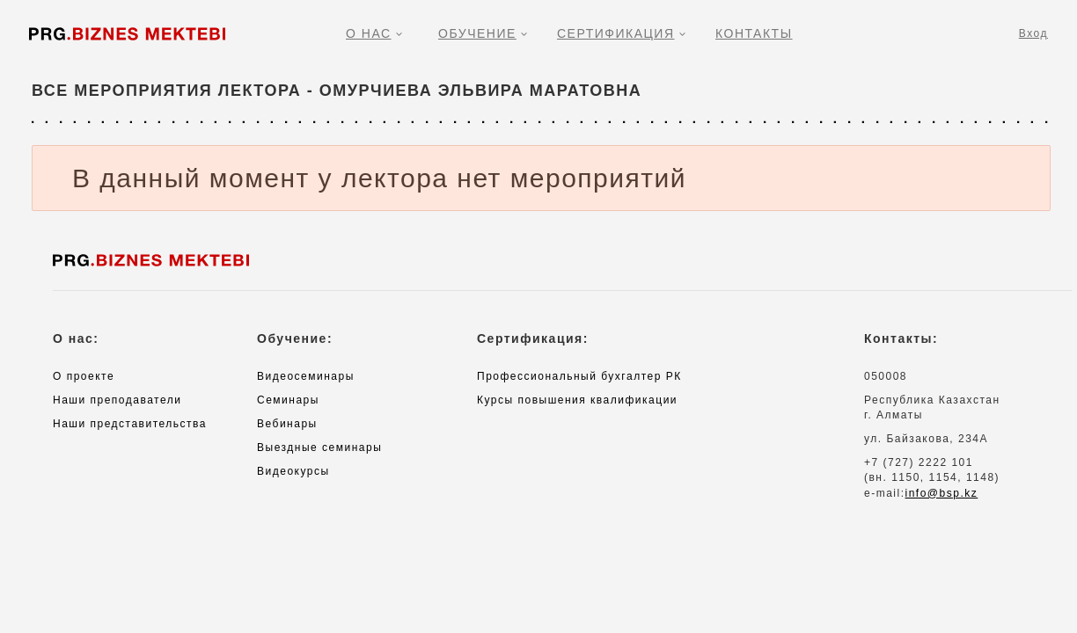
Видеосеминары (306, 376)
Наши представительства (130, 424)
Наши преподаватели (117, 400)
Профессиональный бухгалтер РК (579, 376)
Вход (1033, 33)
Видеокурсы (293, 471)
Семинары (288, 400)
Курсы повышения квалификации (577, 400)
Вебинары (287, 424)
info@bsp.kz (941, 493)
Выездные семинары (319, 447)
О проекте (83, 376)
